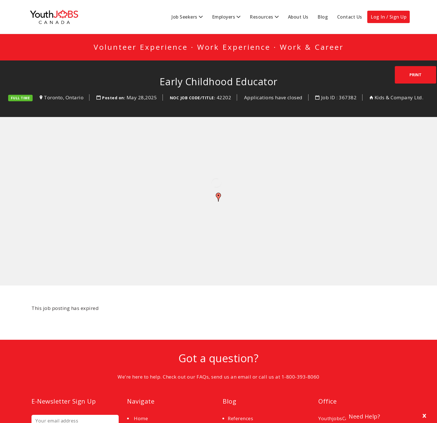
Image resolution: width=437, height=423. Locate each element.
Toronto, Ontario (64, 97)
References (240, 418)
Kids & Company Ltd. (399, 97)
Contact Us (349, 17)
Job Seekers (184, 17)
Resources (261, 17)
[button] (218, 197)
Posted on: (114, 97)
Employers (223, 17)
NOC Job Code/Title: (192, 97)
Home (141, 418)
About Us (298, 17)
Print (415, 74)
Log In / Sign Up (388, 17)
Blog (322, 17)
